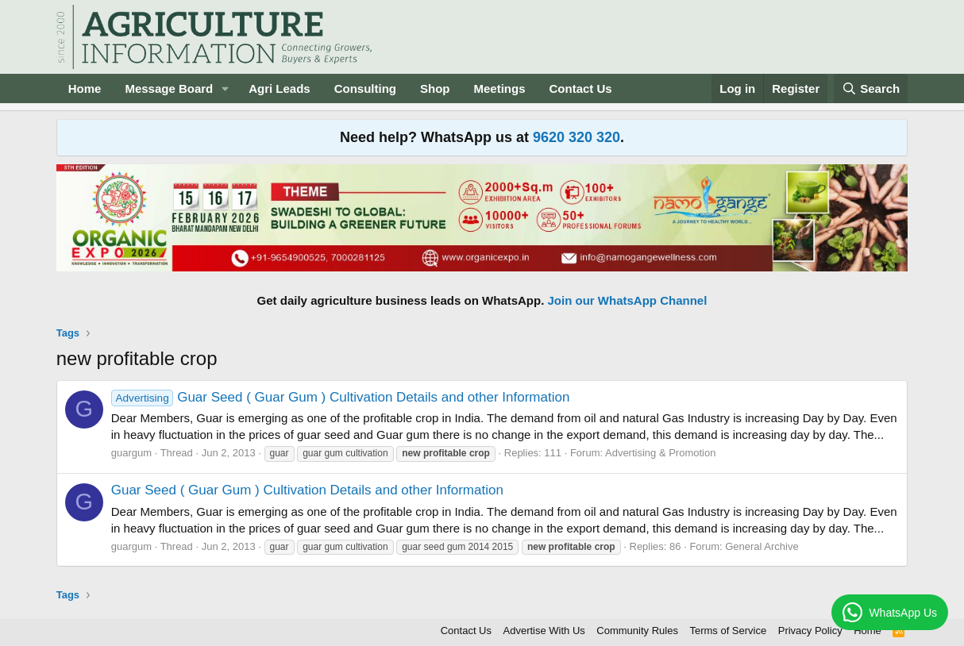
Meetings (500, 88)
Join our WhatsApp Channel (628, 300)
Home (85, 88)
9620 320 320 (576, 137)
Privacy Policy (810, 630)
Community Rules (637, 630)
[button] (225, 88)
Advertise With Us (544, 630)
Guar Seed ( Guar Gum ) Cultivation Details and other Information (340, 397)
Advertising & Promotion (660, 453)
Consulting (365, 88)
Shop (435, 88)
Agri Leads (279, 88)
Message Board (169, 88)
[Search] (871, 88)
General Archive (762, 546)
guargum (131, 453)
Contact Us (580, 88)
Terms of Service (727, 630)
